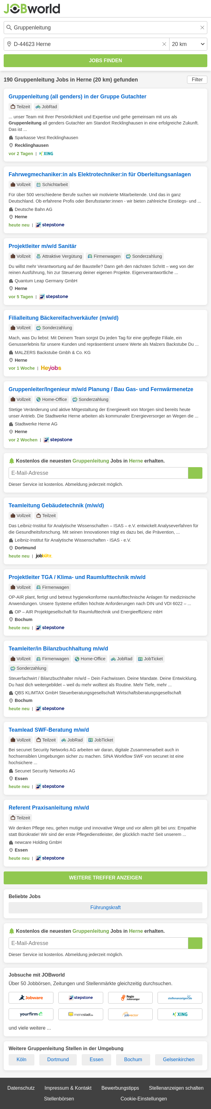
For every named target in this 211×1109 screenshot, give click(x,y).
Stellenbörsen (59, 1098)
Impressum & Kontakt (68, 1088)
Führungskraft (105, 907)
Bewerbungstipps (120, 1088)
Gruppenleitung (34, 80)
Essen (96, 1059)
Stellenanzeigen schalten (176, 1088)
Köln (21, 1059)
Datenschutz (21, 1088)
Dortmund (58, 1059)
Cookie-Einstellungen (143, 1098)
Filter (197, 79)
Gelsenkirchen (178, 1059)
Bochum (133, 1059)
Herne (84, 80)
